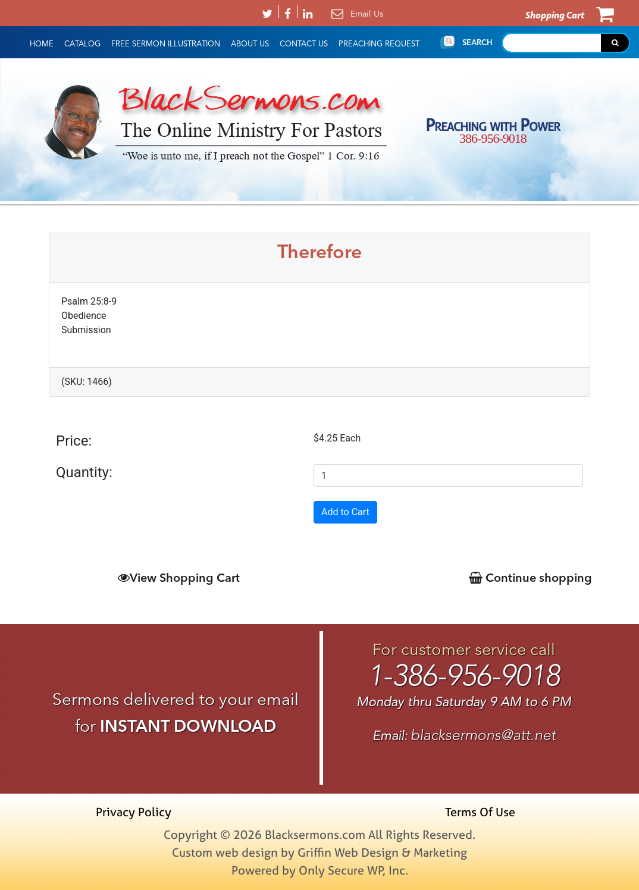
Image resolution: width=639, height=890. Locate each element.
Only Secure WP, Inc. (353, 870)
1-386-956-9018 (464, 675)
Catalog (82, 44)
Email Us (366, 13)
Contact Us (304, 44)
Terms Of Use (480, 811)
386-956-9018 (493, 138)
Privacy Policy (133, 811)
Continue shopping (530, 577)
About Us (250, 44)
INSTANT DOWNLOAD (188, 726)
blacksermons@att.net (483, 735)
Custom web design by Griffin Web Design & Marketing (319, 852)
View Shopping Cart (179, 577)
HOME (42, 44)
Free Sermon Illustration (165, 44)
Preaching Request (379, 44)
